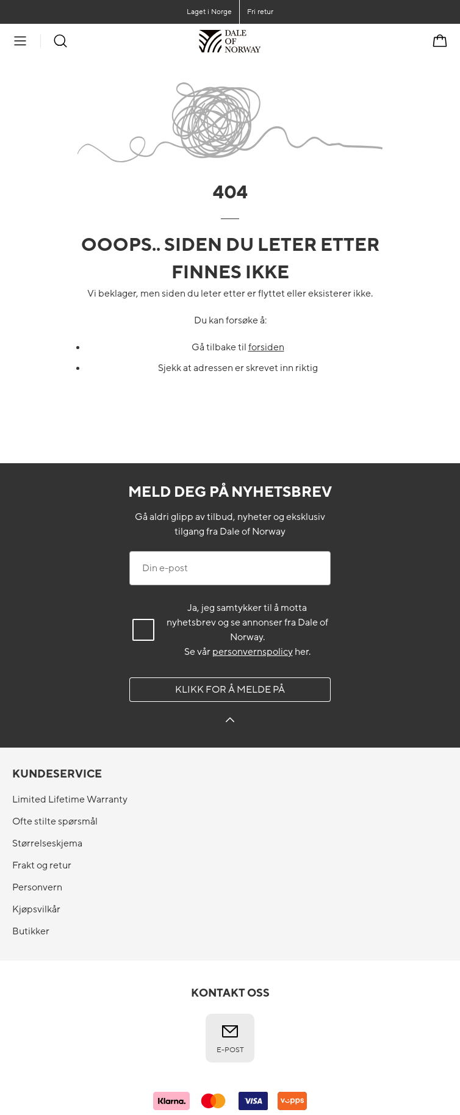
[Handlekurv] (440, 41)
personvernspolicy (252, 652)
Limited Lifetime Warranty (70, 799)
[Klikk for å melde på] (230, 721)
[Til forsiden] (261, 41)
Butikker (30, 931)
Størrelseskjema (47, 843)
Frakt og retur (41, 865)
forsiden (266, 347)
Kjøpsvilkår (36, 909)
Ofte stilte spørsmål (55, 821)
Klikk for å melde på (230, 689)
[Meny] (20, 41)
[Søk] (60, 41)
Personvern (37, 887)
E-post (230, 1038)
